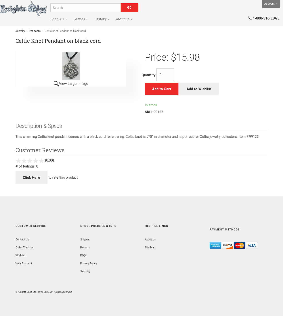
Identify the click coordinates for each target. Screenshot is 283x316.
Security (85, 271)
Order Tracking (24, 247)
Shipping (85, 239)
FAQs (83, 255)
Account (270, 3)
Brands (81, 19)
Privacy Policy (88, 263)
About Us (124, 19)
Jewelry (20, 31)
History (101, 19)
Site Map (150, 247)
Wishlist (20, 255)
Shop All (59, 19)
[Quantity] (165, 74)
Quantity (148, 75)
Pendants (35, 31)
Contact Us (22, 239)
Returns (85, 247)
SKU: (149, 112)
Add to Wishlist (199, 89)
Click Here (31, 178)
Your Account (23, 263)
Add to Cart (161, 89)
